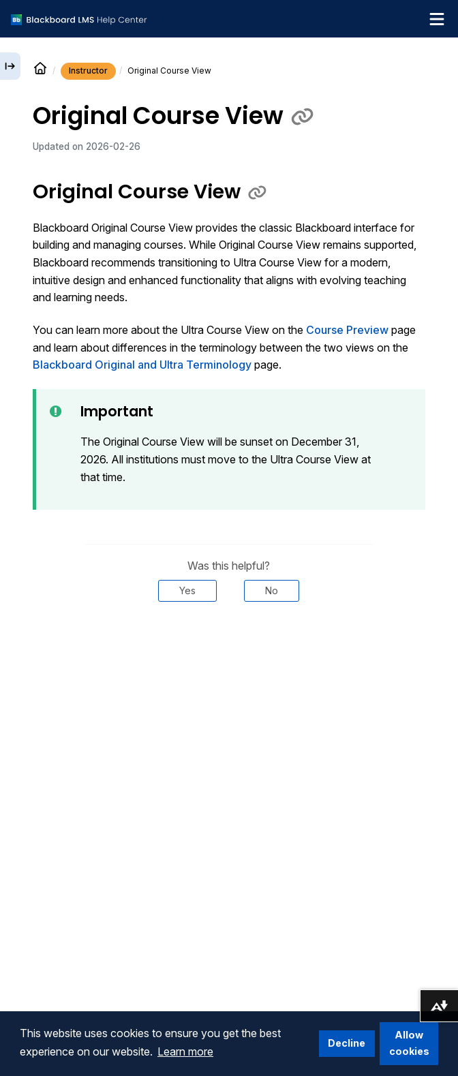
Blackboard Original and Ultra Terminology (142, 364)
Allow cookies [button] (409, 1043)
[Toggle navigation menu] (437, 19)
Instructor (88, 70)
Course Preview (347, 330)
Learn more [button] (185, 1051)
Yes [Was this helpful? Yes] (187, 590)
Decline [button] (346, 1043)
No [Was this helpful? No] (271, 590)
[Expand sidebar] (10, 66)
